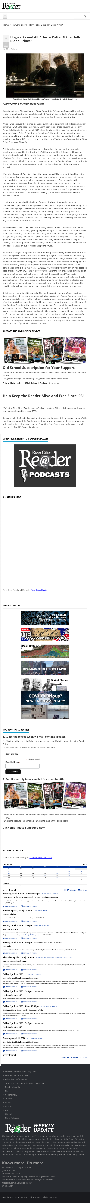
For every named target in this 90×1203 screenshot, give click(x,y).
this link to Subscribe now (27, 827)
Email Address (12, 762)
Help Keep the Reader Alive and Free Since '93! (43, 395)
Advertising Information (16, 1079)
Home (6, 25)
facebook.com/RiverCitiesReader (17, 1183)
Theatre (8, 1098)
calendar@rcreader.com (40, 857)
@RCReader (7, 1185)
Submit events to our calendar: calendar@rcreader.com (27, 1179)
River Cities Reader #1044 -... (15, 590)
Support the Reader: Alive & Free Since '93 (24, 1083)
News (7, 1091)
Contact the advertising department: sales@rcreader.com (28, 1176)
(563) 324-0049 (8, 1170)
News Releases (12, 1118)
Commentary (11, 1094)
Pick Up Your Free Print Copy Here (20, 1071)
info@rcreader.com (11, 1173)
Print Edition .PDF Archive (16, 1075)
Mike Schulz (11, 49)
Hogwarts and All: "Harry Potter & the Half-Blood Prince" (45, 39)
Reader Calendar (13, 1087)
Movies (8, 1106)
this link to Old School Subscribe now (35, 383)
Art (6, 1110)
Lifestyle (9, 1114)
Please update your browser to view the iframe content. (45, 872)
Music (8, 1102)
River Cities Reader (39, 590)
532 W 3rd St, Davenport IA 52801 (17, 1167)
